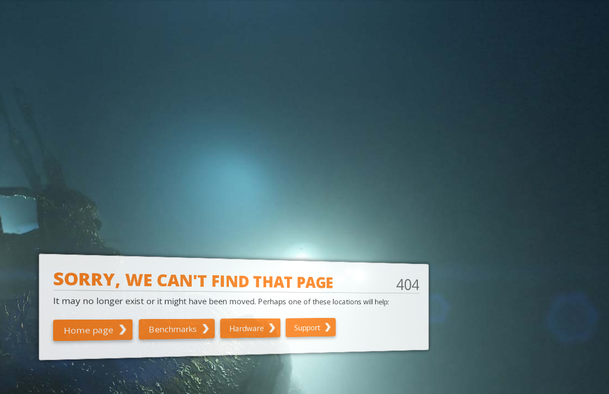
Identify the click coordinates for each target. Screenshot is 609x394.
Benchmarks (173, 329)
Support (308, 327)
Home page (91, 329)
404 (411, 283)
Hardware (246, 328)
